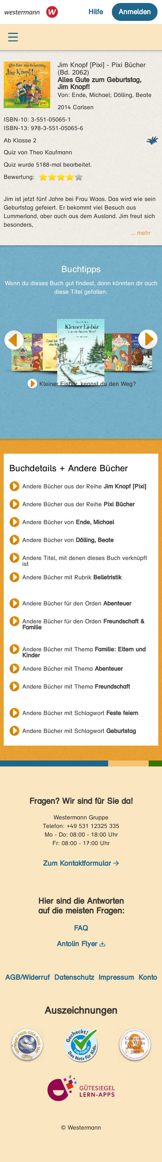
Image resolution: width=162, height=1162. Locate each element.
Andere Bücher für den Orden (76, 603)
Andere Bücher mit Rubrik (72, 577)
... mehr (140, 232)
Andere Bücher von (68, 522)
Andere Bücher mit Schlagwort (80, 713)
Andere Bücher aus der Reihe (84, 486)
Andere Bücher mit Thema (84, 650)
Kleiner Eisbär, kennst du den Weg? (87, 383)
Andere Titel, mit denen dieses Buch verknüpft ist (84, 558)
